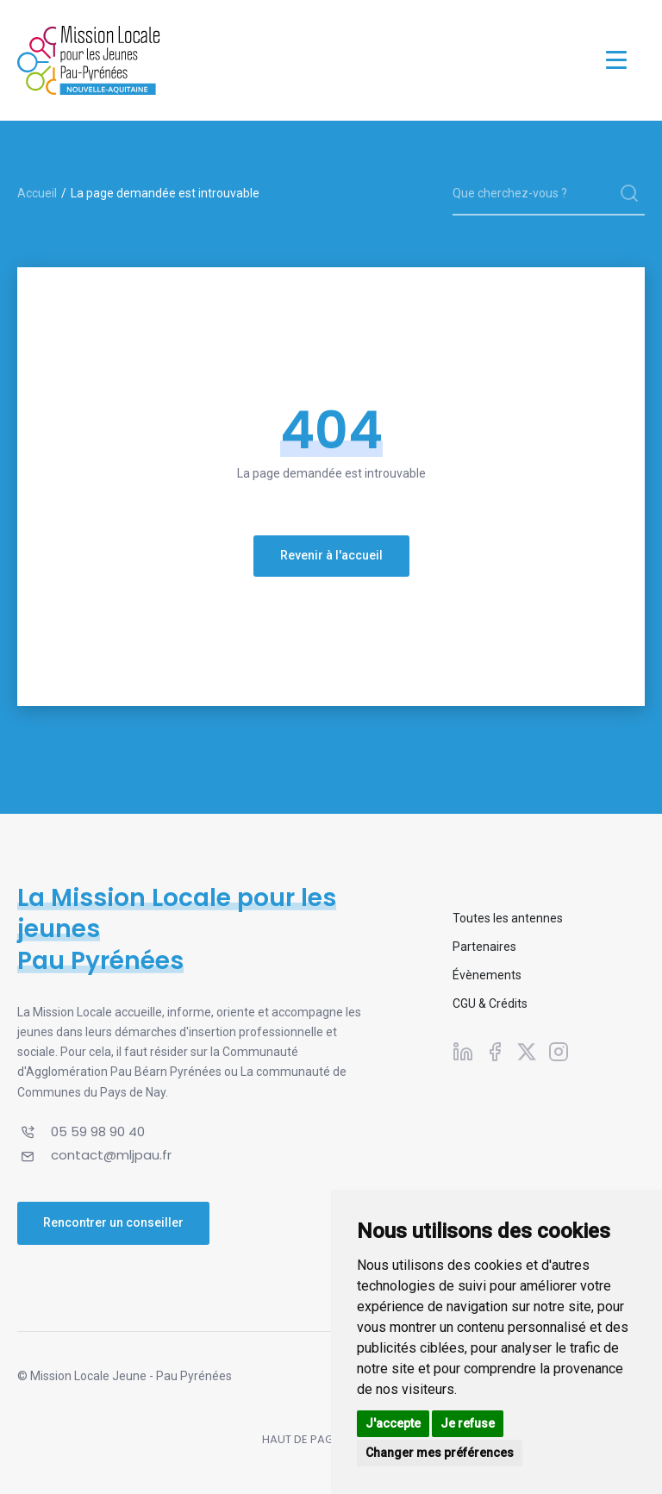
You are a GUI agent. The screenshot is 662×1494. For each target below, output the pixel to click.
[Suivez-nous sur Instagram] (558, 1051)
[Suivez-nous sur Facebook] (494, 1051)
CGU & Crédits (490, 1003)
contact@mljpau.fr (111, 1155)
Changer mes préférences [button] (439, 1453)
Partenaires (484, 946)
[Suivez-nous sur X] (526, 1051)
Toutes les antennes (508, 918)
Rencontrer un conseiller (113, 1222)
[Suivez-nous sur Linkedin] (463, 1051)
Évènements (487, 975)
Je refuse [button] (467, 1423)
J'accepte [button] (393, 1423)
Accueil (37, 193)
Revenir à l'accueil (331, 555)
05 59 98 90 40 (98, 1131)
